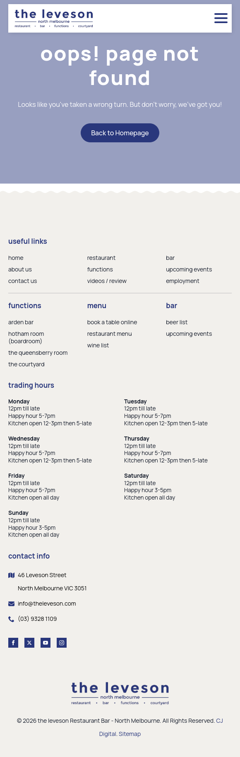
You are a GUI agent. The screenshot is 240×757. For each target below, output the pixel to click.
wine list (98, 345)
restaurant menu (109, 333)
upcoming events (189, 269)
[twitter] (29, 643)
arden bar (21, 322)
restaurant (101, 258)
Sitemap (130, 734)
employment (182, 281)
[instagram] (62, 643)
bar (170, 258)
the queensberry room (37, 352)
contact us (22, 281)
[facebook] (13, 643)
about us (20, 269)
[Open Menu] (221, 18)
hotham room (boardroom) (26, 337)
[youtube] (45, 643)
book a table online (112, 322)
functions (100, 269)
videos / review (107, 281)
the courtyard (26, 364)
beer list (176, 322)
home (16, 258)
